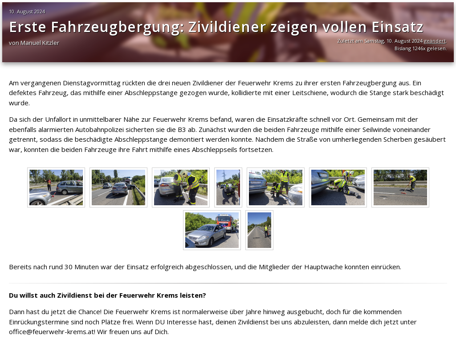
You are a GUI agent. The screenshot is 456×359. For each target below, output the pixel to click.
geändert (435, 40)
